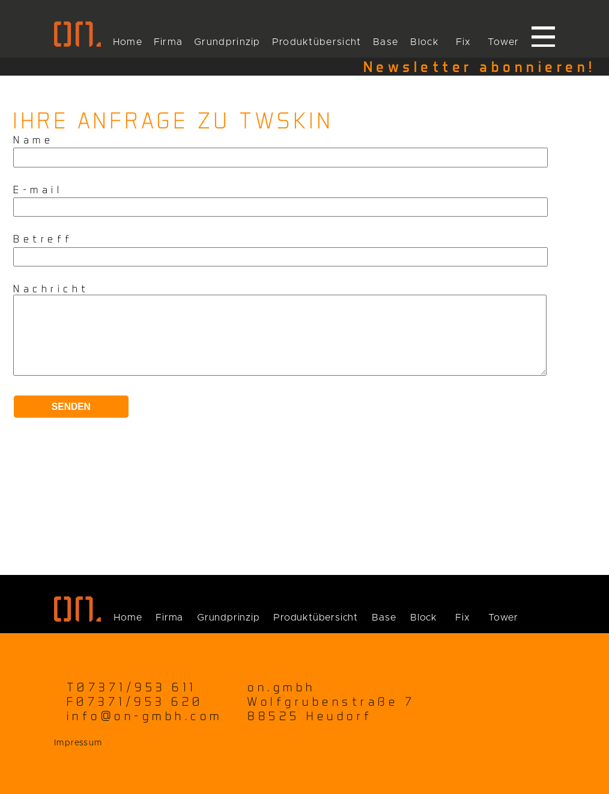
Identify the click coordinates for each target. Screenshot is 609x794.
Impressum (78, 743)
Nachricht (51, 288)
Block (424, 42)
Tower (504, 42)
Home (127, 42)
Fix (463, 42)
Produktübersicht (317, 42)
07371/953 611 (136, 687)
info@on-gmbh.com (145, 716)
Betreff (43, 238)
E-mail (37, 189)
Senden (71, 421)
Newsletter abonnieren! (479, 67)
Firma (168, 42)
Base (385, 42)
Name (33, 139)
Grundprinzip (227, 42)
